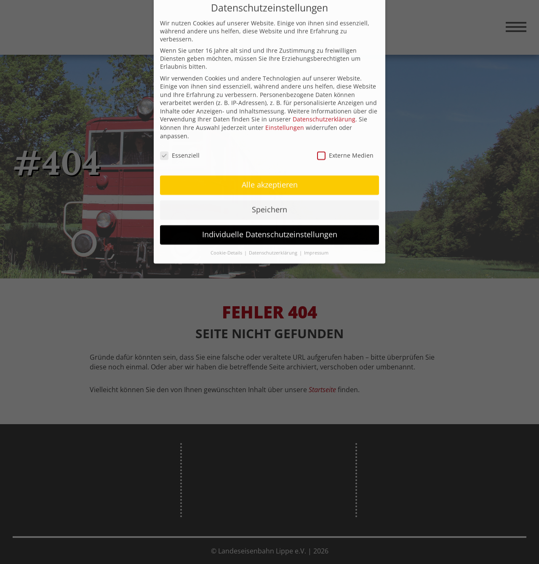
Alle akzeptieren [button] (270, 174)
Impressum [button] (316, 243)
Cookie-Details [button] (227, 243)
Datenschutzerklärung (324, 109)
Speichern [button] (269, 199)
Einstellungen (284, 117)
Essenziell (180, 145)
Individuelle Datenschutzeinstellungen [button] (269, 224)
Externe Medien (345, 145)
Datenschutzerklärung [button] (274, 243)
